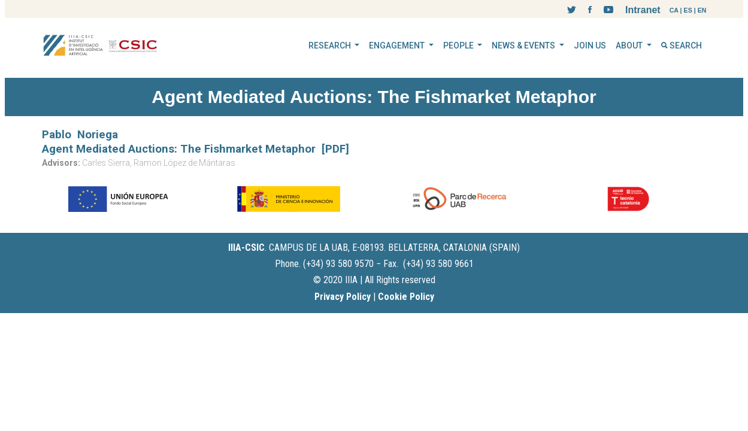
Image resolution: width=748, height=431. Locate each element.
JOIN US (590, 45)
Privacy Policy (342, 296)
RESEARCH (330, 45)
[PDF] (335, 149)
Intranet (643, 10)
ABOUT (630, 45)
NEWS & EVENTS (524, 45)
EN (702, 10)
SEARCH (681, 45)
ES (688, 10)
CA (674, 10)
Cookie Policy (406, 296)
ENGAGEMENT (397, 45)
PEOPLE (459, 45)
